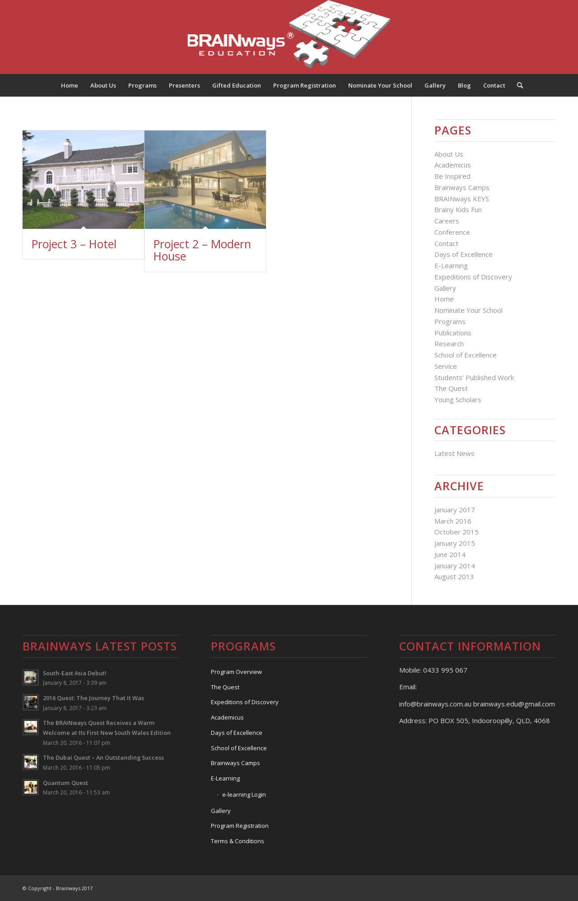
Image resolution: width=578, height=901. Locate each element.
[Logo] (289, 37)
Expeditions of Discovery (473, 276)
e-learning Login (244, 794)
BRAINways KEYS (461, 198)
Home (444, 298)
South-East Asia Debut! (75, 673)
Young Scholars (457, 399)
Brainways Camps (461, 187)
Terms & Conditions (237, 841)
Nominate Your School (468, 310)
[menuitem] (69, 85)
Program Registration (240, 826)
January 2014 (454, 565)
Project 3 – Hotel (74, 243)
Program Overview (236, 672)
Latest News (454, 453)
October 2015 (456, 531)
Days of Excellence (463, 254)
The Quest (451, 388)
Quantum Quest (65, 783)
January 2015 (454, 543)
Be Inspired (452, 176)
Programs (450, 321)
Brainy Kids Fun (458, 209)
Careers (446, 220)
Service (445, 366)
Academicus (452, 164)
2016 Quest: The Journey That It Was (93, 698)
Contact (446, 243)
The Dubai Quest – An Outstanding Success (103, 757)
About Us (448, 153)
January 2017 (454, 509)
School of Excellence (465, 354)
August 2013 (454, 576)
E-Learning (451, 265)
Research (449, 343)
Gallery (445, 288)
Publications (452, 332)
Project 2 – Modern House (202, 250)
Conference (452, 232)
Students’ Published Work (474, 377)
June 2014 (450, 554)
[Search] (517, 85)
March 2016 (452, 520)
